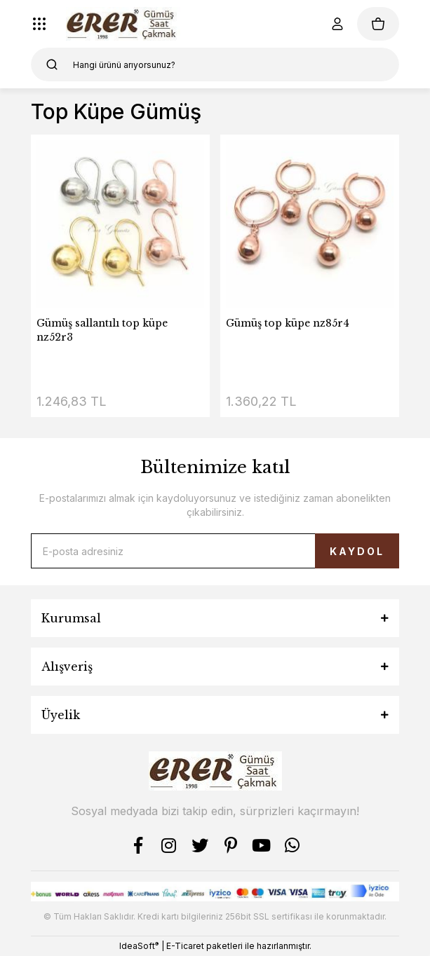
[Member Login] (337, 24)
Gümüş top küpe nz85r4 (287, 323)
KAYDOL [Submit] (357, 551)
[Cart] (378, 24)
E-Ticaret (185, 946)
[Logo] (123, 24)
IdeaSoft (139, 945)
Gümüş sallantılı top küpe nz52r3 (102, 330)
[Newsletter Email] (215, 550)
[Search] (215, 64)
